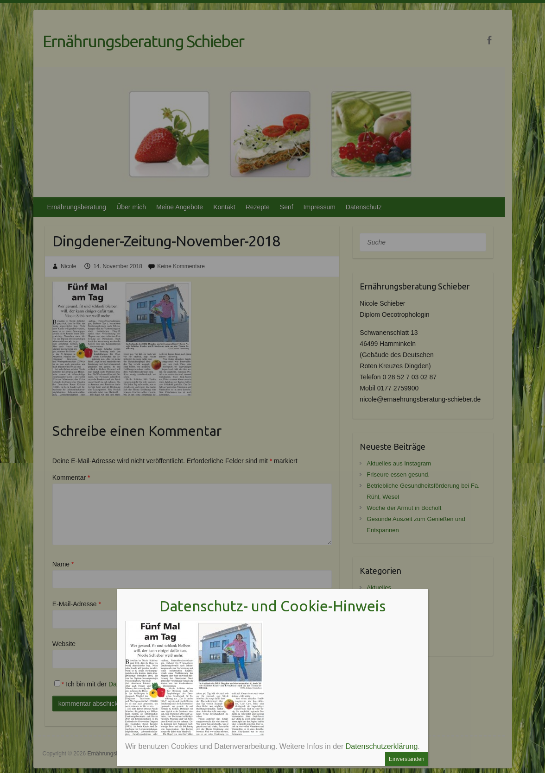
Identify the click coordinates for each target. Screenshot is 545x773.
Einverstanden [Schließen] (407, 759)
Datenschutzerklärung (382, 746)
